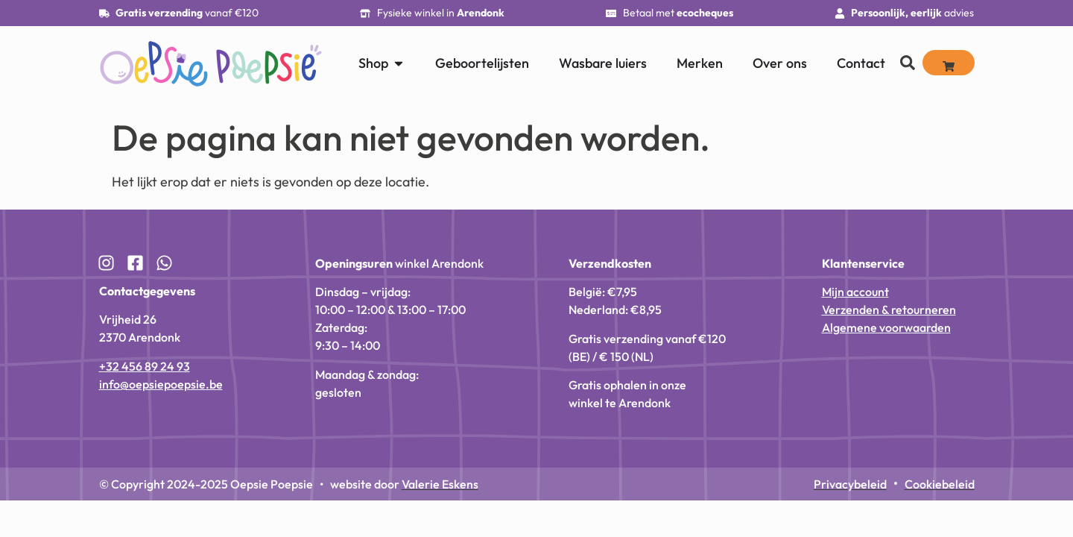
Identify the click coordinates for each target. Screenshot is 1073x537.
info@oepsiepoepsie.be (161, 384)
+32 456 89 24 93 (144, 366)
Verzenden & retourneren (889, 309)
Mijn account (855, 291)
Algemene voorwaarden (886, 327)
